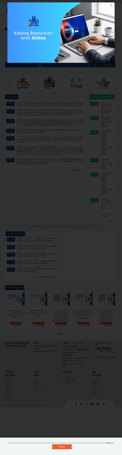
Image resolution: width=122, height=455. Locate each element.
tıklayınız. (110, 443)
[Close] (111, 5)
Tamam (62, 447)
